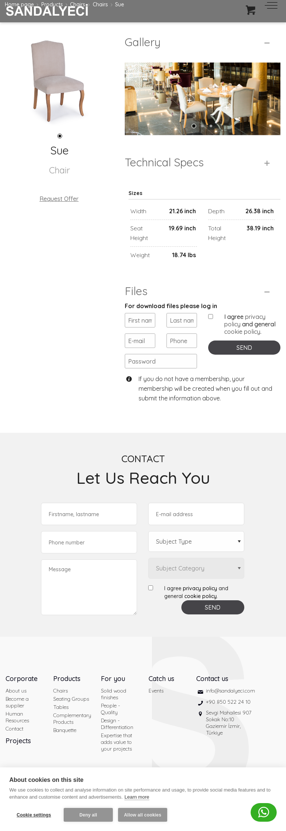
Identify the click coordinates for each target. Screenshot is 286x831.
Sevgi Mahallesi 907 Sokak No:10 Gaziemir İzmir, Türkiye (228, 722)
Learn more (136, 797)
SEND (244, 347)
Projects (18, 740)
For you (113, 678)
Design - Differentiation (117, 724)
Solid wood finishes (113, 694)
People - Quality (110, 709)
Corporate (22, 678)
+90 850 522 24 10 (228, 702)
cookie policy (242, 331)
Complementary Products (71, 718)
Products (66, 678)
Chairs (60, 690)
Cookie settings (34, 815)
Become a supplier (17, 702)
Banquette (64, 730)
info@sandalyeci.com (230, 690)
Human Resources (17, 717)
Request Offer (59, 198)
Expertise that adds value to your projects (116, 742)
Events (156, 690)
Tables (61, 707)
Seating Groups (71, 699)
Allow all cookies (142, 815)
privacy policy (200, 588)
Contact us (212, 678)
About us (16, 690)
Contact (14, 728)
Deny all (88, 815)
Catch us (161, 678)
